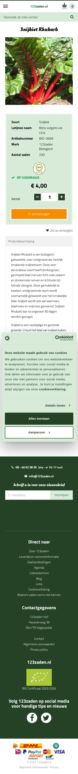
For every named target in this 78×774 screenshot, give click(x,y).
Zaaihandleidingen (39, 562)
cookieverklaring (52, 389)
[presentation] (36, 512)
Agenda (39, 567)
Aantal (15, 198)
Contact (39, 638)
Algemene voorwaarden (39, 644)
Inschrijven (61, 494)
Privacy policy (39, 649)
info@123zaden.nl (41, 476)
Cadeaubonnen (39, 573)
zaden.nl (39, 6)
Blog (39, 578)
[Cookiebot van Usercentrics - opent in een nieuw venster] (55, 338)
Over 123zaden (39, 551)
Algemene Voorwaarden (33, 767)
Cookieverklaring (39, 589)
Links (39, 584)
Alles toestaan (39, 418)
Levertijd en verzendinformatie (39, 556)
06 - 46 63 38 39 (26, 467)
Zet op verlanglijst (61, 230)
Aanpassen (39, 432)
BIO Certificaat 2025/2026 (39, 688)
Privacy (54, 767)
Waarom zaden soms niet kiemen (39, 594)
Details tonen (55, 405)
